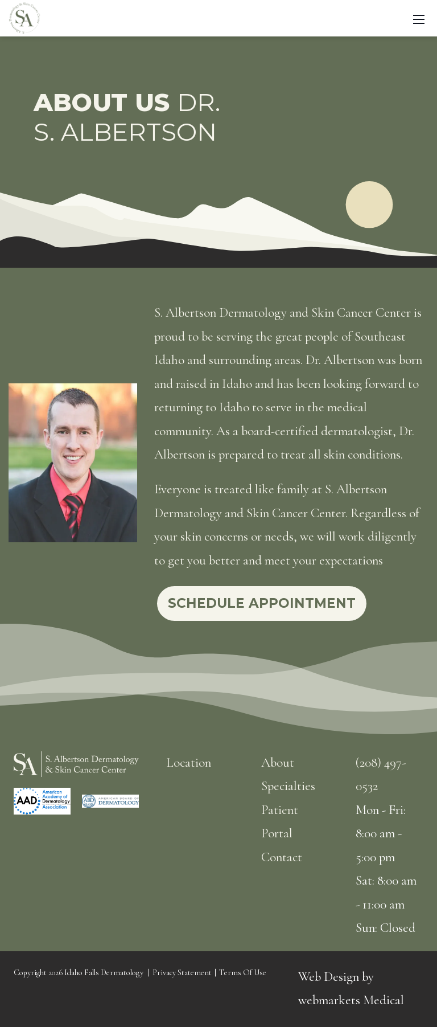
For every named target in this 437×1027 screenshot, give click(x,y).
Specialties (288, 786)
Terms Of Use (242, 972)
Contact (281, 857)
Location (188, 763)
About (277, 763)
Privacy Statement (182, 972)
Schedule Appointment (262, 603)
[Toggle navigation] (418, 18)
